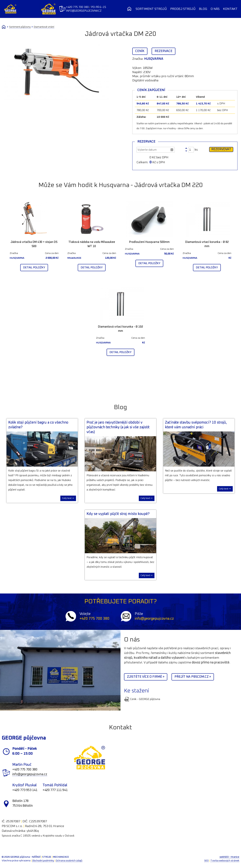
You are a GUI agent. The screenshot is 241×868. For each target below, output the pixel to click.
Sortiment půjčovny (20, 27)
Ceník (139, 51)
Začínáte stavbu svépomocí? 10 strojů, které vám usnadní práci (196, 425)
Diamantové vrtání (44, 27)
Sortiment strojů (151, 9)
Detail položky (34, 267)
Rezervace (163, 51)
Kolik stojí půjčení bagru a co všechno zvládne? (38, 425)
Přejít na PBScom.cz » (193, 676)
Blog (203, 9)
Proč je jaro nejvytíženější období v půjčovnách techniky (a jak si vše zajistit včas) (118, 427)
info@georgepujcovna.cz (86, 10)
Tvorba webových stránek (224, 860)
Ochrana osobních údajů (69, 860)
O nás (215, 9)
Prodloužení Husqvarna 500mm (149, 242)
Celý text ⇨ (68, 498)
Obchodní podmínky (43, 860)
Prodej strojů (182, 9)
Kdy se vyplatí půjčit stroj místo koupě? (118, 514)
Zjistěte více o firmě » (145, 676)
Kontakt (230, 9)
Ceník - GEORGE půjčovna (142, 699)
